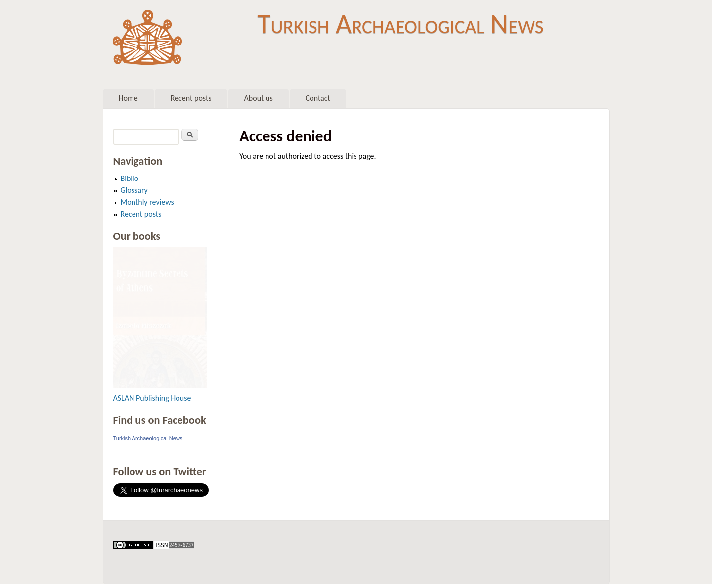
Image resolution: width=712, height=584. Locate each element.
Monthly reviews (147, 202)
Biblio (130, 178)
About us (258, 98)
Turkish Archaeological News (400, 24)
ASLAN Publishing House (152, 398)
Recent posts (191, 98)
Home (128, 98)
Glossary (134, 190)
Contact (318, 98)
